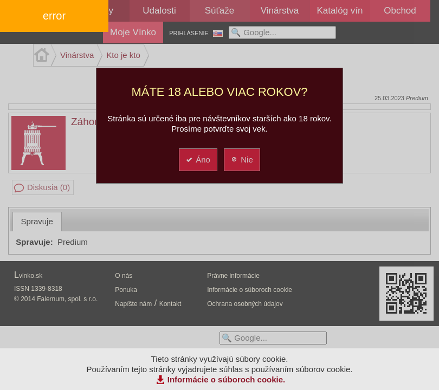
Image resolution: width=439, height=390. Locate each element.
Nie (241, 159)
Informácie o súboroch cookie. (226, 379)
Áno (197, 159)
